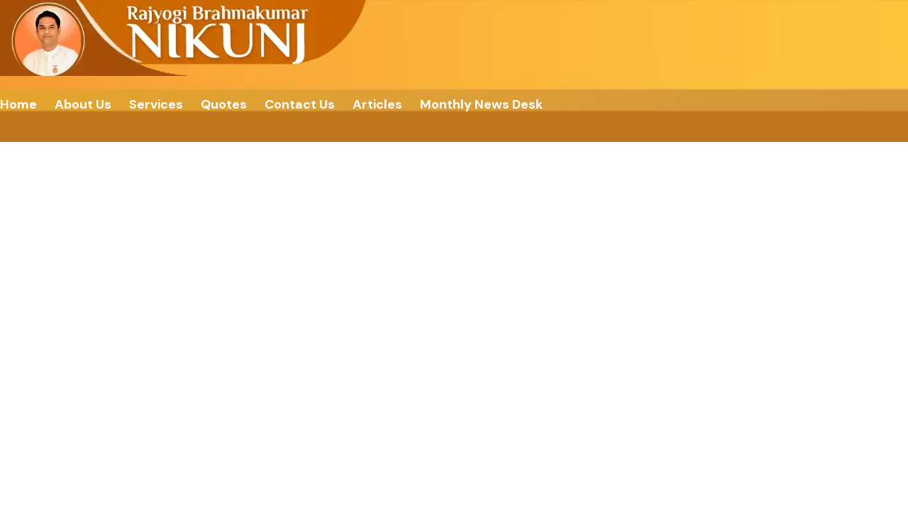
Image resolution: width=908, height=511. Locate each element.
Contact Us (300, 104)
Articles (377, 104)
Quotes (224, 104)
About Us (83, 104)
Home (18, 104)
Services (156, 104)
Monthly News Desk (481, 104)
